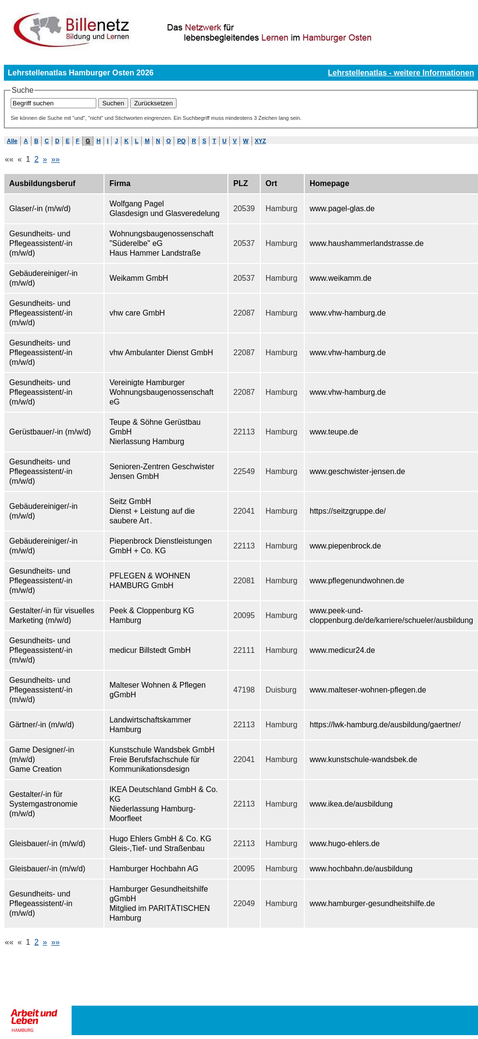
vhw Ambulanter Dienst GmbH (161, 352)
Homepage (329, 183)
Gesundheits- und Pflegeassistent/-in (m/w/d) (41, 243)
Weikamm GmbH (138, 278)
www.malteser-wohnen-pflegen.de (368, 690)
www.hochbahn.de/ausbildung (361, 869)
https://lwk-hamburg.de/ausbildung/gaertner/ (385, 725)
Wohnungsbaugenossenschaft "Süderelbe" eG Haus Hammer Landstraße (161, 243)
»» (55, 159)
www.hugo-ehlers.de (345, 843)
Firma (120, 183)
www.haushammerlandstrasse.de (367, 243)
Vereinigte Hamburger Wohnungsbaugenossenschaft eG (161, 392)
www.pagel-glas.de (342, 208)
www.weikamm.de (341, 278)
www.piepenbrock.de (345, 546)
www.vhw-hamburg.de (348, 313)
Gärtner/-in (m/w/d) (41, 725)
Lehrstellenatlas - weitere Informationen (401, 73)
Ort (271, 183)
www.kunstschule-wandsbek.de (363, 759)
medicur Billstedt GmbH (150, 650)
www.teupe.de (334, 432)
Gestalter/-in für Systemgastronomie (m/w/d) (43, 804)
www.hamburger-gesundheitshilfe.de (372, 903)
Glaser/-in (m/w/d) (40, 208)
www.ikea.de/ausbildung (351, 804)
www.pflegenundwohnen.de (357, 581)
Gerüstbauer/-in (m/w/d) (50, 432)
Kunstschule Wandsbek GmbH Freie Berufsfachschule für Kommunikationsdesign (161, 759)
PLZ (240, 183)
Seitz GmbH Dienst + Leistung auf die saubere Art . (152, 511)
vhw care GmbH (137, 313)
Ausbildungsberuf (42, 183)
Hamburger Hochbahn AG (153, 869)
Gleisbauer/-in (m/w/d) (47, 843)
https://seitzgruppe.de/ (348, 511)
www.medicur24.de (342, 650)
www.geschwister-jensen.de (357, 471)
